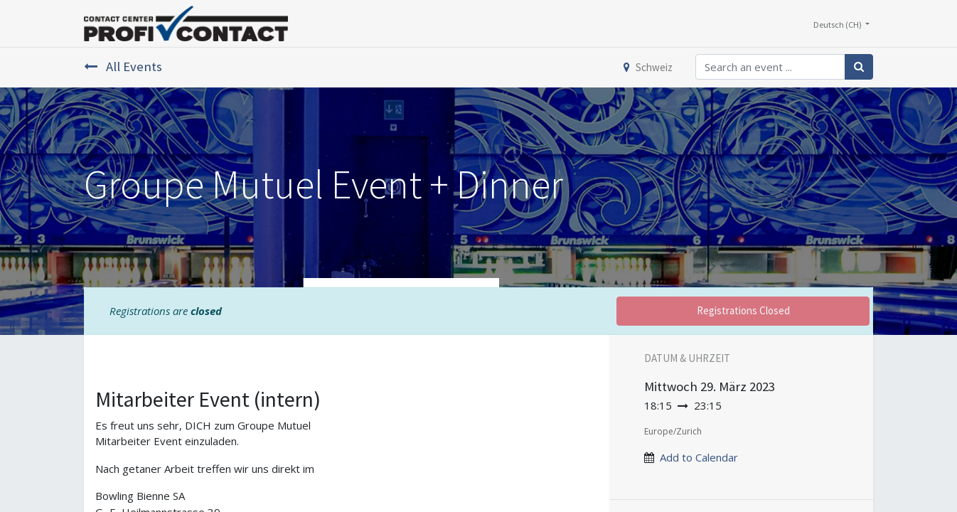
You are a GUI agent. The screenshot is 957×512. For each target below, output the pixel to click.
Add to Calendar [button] (699, 457)
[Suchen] (859, 67)
